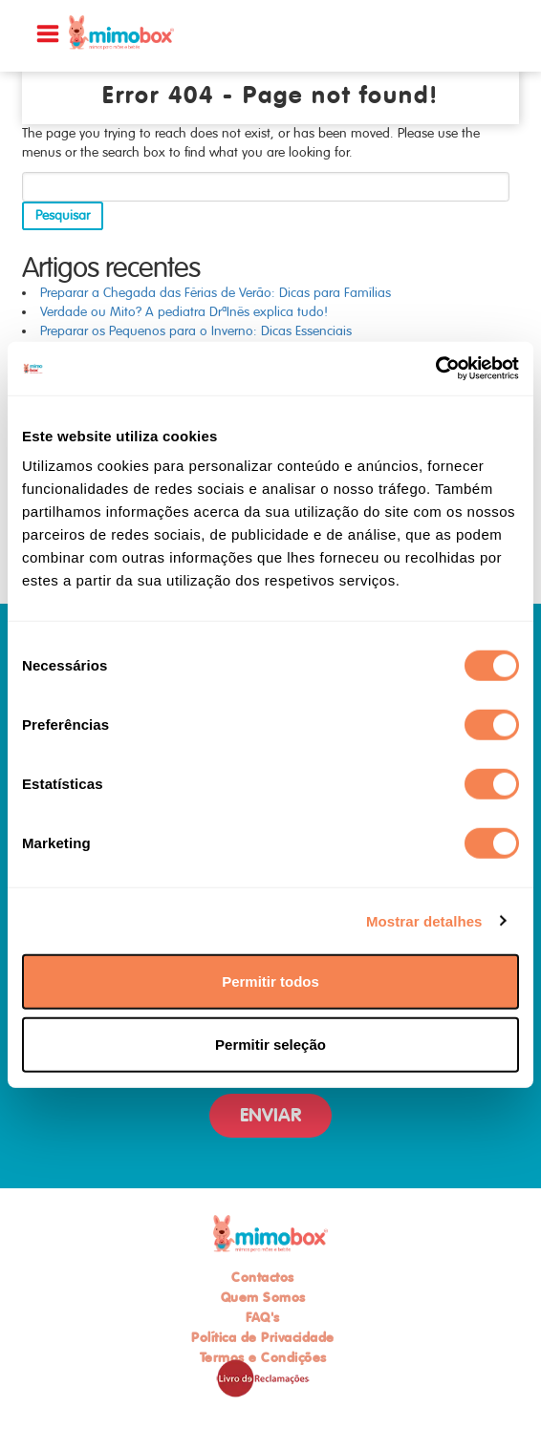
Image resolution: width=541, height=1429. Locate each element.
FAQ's (263, 1317)
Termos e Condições (263, 1357)
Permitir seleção (270, 1043)
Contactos (262, 1277)
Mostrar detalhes (424, 920)
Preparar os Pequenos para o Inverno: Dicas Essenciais (196, 331)
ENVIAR (270, 1115)
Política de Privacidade (263, 1337)
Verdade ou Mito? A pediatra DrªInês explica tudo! (184, 312)
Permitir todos (270, 981)
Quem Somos (263, 1297)
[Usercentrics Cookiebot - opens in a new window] (435, 368)
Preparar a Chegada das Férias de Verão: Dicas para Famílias (215, 293)
